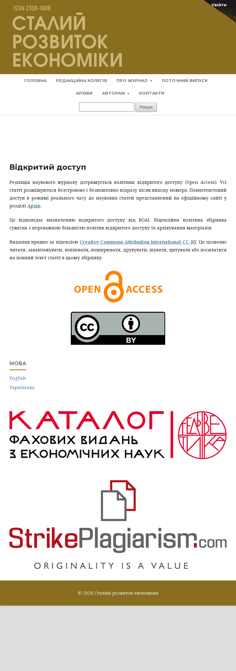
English (17, 378)
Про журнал (132, 80)
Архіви (84, 93)
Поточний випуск (185, 80)
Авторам (114, 93)
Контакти (151, 93)
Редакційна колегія (81, 80)
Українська (22, 387)
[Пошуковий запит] (106, 107)
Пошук (146, 107)
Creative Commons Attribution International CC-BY (138, 242)
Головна (35, 80)
